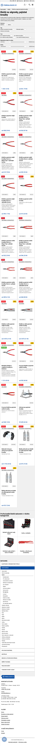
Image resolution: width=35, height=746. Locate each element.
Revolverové (5, 601)
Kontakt (32, 0)
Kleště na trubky (6, 597)
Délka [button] (1, 44)
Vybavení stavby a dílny (8, 669)
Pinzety (3, 629)
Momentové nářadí (6, 620)
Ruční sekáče (4, 624)
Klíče (3, 612)
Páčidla (3, 627)
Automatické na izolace (8, 580)
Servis (2, 712)
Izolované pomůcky (6, 644)
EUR (15, 0)
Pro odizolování (6, 578)
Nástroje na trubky (7, 599)
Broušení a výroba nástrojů (7, 714)
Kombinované (6, 577)
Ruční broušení (5, 633)
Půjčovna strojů (4, 718)
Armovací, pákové (6, 588)
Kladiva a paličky (5, 625)
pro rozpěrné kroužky (5, 35)
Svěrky (3, 622)
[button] (25, 4)
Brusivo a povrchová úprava (9, 658)
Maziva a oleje (5, 631)
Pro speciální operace (7, 603)
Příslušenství (4, 646)
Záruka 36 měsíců (5, 724)
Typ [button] (1, 27)
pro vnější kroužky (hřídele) (6, 37)
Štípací (4, 586)
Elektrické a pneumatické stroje (11, 564)
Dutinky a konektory (6, 638)
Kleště (9, 9)
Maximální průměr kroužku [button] (6, 40)
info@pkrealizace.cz (5, 693)
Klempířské (5, 596)
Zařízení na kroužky (4, 31)
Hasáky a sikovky (5, 605)
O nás (2, 731)
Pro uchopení (5, 584)
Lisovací (4, 594)
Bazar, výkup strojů (5, 722)
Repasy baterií (4, 716)
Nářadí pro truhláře (6, 607)
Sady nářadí (4, 571)
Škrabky (3, 640)
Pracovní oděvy (6, 665)
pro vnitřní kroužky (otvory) (23, 37)
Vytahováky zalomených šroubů (8, 642)
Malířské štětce (5, 610)
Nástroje (4, 654)
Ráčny (3, 618)
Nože (3, 614)
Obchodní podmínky (12, 742)
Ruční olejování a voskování (7, 635)
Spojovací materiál (7, 650)
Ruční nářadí (3, 9)
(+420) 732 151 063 (5, 689)
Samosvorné (5, 590)
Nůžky (3, 616)
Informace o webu (22, 742)
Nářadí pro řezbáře (6, 609)
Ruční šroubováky (5, 573)
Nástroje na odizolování (8, 582)
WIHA (9, 24)
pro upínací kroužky (18, 35)
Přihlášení (26, 0)
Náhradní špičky (20, 29)
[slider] (10, 42)
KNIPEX (2, 24)
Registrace (20, 0)
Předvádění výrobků (5, 720)
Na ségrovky (5, 592)
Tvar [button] (1, 34)
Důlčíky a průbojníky (6, 637)
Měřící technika (6, 662)
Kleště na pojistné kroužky (6, 29)
